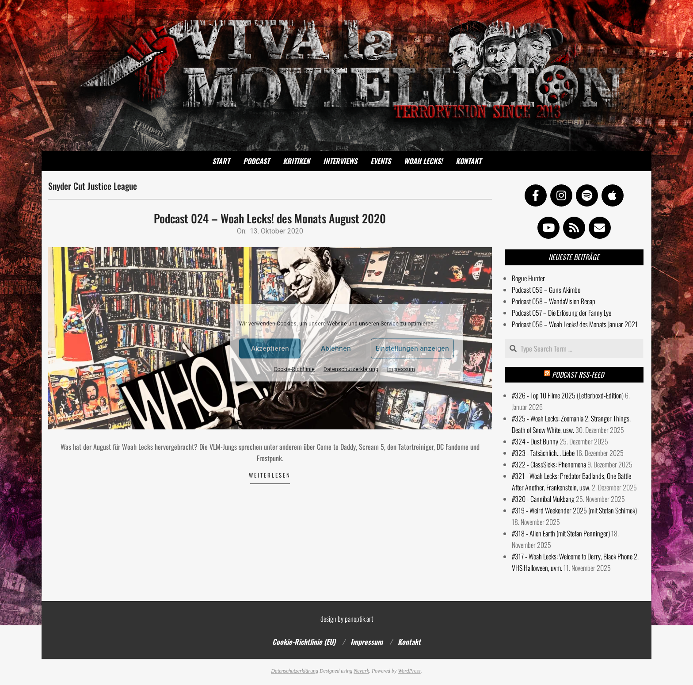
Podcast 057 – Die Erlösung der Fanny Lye (561, 312)
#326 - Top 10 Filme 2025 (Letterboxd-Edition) (568, 395)
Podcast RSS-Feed (578, 374)
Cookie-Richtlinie (294, 369)
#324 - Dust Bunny (535, 441)
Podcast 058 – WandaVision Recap (553, 301)
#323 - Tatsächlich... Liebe (543, 453)
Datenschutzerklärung (351, 369)
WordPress (409, 671)
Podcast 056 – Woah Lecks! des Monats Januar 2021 (575, 324)
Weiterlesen (270, 475)
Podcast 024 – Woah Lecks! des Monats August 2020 (270, 218)
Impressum (401, 369)
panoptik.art (359, 618)
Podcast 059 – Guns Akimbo (546, 289)
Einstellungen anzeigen (412, 348)
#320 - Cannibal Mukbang (543, 499)
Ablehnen (336, 348)
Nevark (361, 671)
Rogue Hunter (528, 278)
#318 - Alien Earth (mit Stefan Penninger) (561, 533)
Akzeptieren (270, 348)
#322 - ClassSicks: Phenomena (549, 464)
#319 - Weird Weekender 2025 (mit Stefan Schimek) (574, 510)
